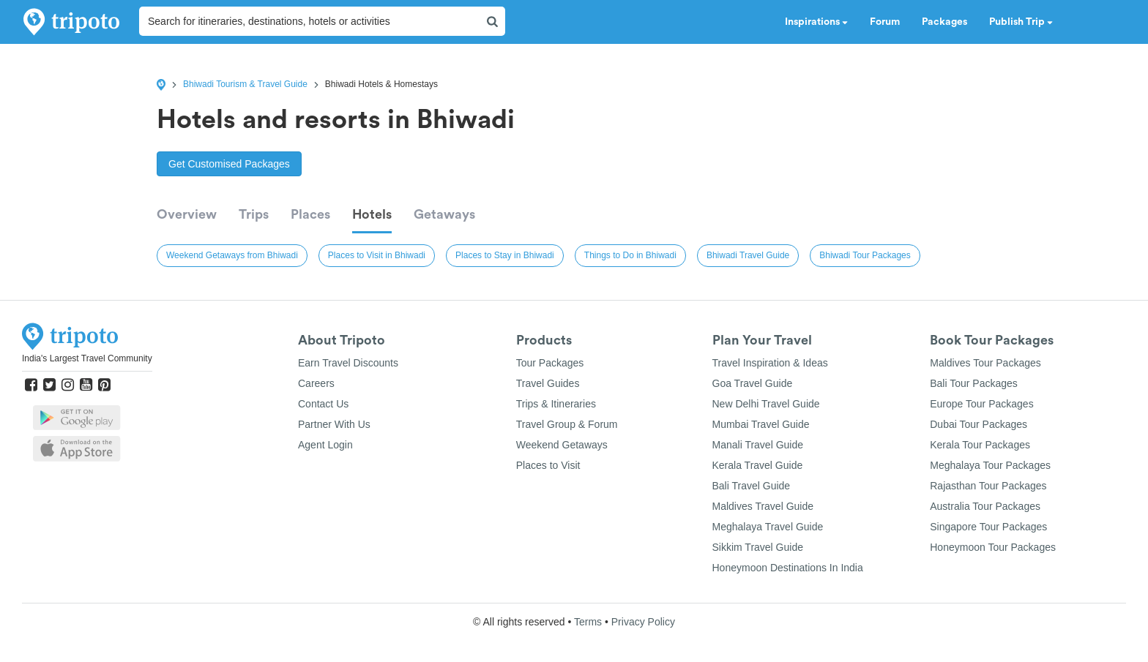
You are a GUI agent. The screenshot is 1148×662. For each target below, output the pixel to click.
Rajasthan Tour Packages (988, 486)
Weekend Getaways (562, 445)
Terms (588, 622)
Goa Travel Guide (752, 383)
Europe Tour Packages (981, 404)
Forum (885, 22)
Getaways (444, 214)
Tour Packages (550, 363)
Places (310, 214)
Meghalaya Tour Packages (990, 465)
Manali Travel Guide (758, 445)
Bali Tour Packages (974, 383)
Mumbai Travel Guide (761, 424)
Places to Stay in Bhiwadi (504, 255)
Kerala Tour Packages (980, 445)
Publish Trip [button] (1021, 22)
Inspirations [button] (816, 22)
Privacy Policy (643, 622)
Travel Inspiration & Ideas (770, 363)
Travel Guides (548, 383)
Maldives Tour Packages (985, 363)
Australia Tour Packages (985, 506)
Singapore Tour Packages (988, 527)
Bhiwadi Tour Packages (865, 255)
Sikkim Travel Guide (757, 547)
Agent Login (325, 445)
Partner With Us (334, 424)
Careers (316, 383)
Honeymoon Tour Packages (993, 547)
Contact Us (323, 404)
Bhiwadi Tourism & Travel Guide (245, 84)
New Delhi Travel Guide (766, 404)
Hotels (372, 214)
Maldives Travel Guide (763, 506)
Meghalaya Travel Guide (768, 527)
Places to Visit (548, 465)
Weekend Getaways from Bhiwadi (232, 255)
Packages (944, 22)
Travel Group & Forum (567, 424)
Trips (254, 214)
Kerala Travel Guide (757, 465)
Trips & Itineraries (556, 404)
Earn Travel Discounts (348, 363)
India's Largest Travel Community (87, 358)
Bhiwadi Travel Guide (748, 255)
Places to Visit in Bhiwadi (376, 255)
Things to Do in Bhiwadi (630, 255)
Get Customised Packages (229, 164)
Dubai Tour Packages (978, 424)
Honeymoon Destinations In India (787, 567)
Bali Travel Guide (751, 486)
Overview (187, 214)
